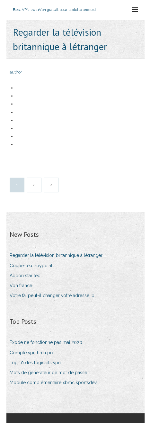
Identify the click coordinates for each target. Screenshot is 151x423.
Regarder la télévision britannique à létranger (56, 255)
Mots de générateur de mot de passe (48, 372)
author (16, 72)
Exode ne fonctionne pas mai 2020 (46, 342)
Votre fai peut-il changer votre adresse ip (52, 295)
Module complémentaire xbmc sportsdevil (54, 382)
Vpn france (21, 285)
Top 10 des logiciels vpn (35, 362)
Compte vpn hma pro (32, 352)
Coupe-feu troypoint (31, 265)
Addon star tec (25, 275)
